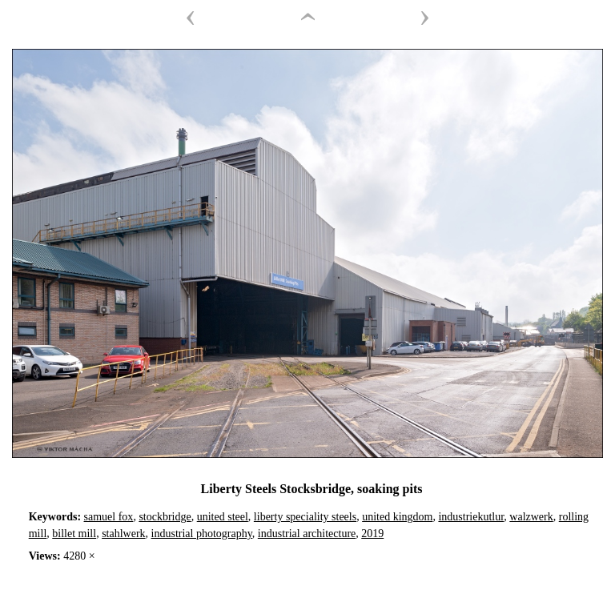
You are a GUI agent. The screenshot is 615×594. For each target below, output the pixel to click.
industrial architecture (307, 534)
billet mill (74, 534)
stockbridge (165, 517)
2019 (372, 534)
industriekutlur (471, 517)
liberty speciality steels (305, 517)
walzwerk (531, 517)
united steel (222, 517)
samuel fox (109, 517)
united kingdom (397, 517)
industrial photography (201, 534)
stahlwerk (123, 534)
